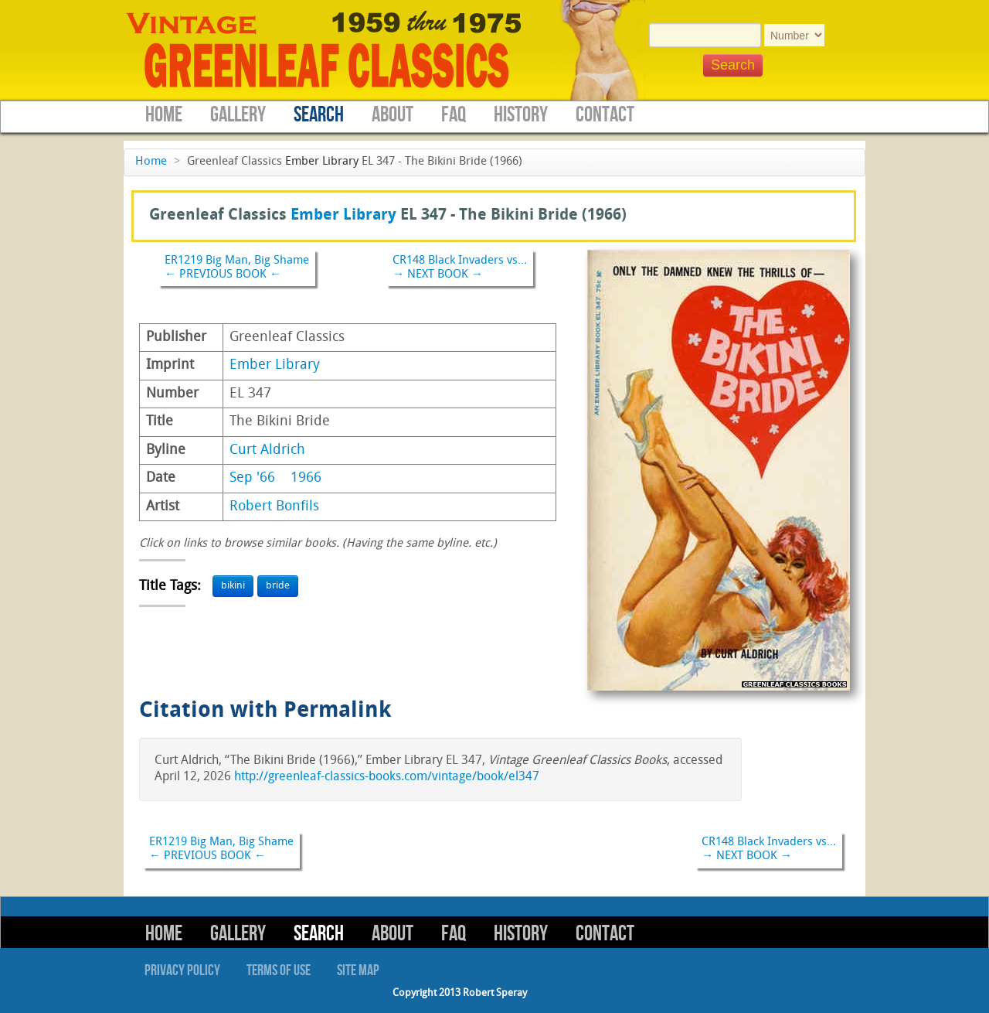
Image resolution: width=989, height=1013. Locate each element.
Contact (605, 115)
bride (278, 586)
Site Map (358, 970)
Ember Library (322, 162)
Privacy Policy (182, 970)
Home (163, 115)
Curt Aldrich (267, 450)
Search (319, 115)
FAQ (453, 115)
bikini (233, 586)
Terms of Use (278, 970)
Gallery (238, 115)
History (521, 115)
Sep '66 (252, 478)
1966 (306, 478)
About (392, 115)
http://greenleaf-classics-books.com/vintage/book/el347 (386, 777)
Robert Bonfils (274, 507)
